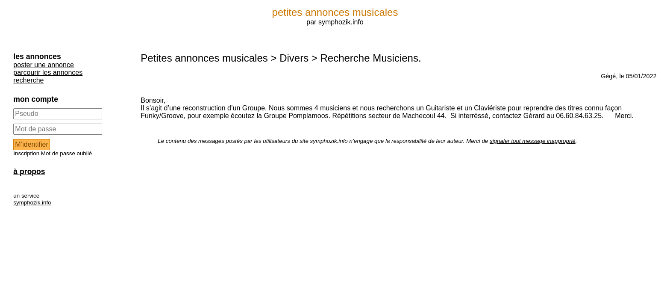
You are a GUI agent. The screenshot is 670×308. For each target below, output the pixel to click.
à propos (29, 171)
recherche (28, 80)
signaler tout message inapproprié (533, 141)
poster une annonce (43, 64)
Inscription (26, 153)
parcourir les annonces (47, 72)
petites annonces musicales (335, 12)
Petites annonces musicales (204, 58)
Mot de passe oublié (66, 153)
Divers (294, 58)
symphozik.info (341, 22)
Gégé (608, 76)
